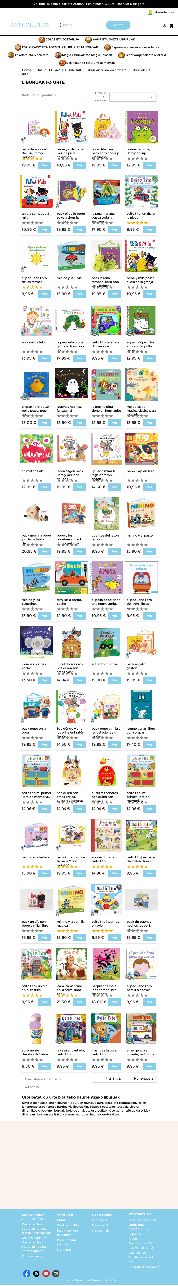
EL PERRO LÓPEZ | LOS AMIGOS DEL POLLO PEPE (140, 347)
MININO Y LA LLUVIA (69, 279)
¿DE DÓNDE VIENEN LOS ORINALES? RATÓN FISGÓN (70, 733)
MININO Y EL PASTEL (140, 536)
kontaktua (99, 1221)
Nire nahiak (100, 1231)
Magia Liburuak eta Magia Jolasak (87, 56)
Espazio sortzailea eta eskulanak (135, 48)
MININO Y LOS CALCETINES (31, 602)
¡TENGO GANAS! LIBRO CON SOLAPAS (141, 731)
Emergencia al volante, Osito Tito (140, 1053)
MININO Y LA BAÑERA (36, 858)
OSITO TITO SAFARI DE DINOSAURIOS (105, 345)
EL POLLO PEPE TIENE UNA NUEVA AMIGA (106, 602)
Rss (36, 1274)
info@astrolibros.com (144, 1267)
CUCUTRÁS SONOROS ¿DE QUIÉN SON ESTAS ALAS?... (70, 669)
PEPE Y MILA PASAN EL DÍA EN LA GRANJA (140, 281)
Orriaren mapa (32, 1257)
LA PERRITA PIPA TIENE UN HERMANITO (106, 409)
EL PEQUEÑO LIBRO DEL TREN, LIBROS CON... (139, 604)
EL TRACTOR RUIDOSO (105, 665)
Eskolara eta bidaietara (32, 56)
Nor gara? (64, 1250)
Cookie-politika (68, 1226)
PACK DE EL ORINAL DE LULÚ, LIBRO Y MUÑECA (34, 154)
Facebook (26, 1274)
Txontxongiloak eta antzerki (145, 56)
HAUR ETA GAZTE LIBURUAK (113, 40)
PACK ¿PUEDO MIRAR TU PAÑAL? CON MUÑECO (71, 862)
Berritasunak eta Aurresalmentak (90, 63)
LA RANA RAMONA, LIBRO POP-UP (138, 152)
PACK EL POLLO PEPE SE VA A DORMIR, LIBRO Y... (71, 218)
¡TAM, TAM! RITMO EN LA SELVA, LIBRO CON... (69, 990)
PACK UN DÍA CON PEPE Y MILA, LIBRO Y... (35, 926)
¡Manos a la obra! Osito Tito (105, 1053)
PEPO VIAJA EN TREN (140, 472)
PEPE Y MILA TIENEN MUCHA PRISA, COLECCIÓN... (71, 154)
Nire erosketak (102, 1215)
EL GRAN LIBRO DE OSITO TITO (103, 860)
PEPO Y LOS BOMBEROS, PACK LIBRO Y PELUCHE (69, 540)
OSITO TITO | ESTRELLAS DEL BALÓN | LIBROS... (141, 860)
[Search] (95, 25)
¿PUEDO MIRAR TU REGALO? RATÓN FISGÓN (104, 475)
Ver (44, 166)
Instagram (55, 1274)
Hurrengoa (144, 1079)
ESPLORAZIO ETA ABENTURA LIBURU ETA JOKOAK (60, 48)
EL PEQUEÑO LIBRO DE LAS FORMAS (34, 281)
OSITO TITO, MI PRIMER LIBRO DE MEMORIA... (138, 797)
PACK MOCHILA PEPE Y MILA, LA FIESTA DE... (36, 540)
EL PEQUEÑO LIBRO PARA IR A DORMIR (139, 989)
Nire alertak (100, 1226)
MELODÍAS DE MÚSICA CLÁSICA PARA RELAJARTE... (141, 411)
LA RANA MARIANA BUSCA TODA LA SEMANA (103, 218)
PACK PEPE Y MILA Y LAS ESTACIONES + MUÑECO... (106, 733)
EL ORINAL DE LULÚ (33, 343)
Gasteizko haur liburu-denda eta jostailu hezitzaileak (36, 1229)
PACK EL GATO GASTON (136, 667)
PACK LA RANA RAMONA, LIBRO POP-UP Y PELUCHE (106, 282)
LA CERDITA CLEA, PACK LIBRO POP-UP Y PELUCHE (105, 154)
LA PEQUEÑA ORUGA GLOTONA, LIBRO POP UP (70, 347)
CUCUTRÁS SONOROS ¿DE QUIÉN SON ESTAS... (105, 797)
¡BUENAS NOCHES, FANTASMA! (69, 409)
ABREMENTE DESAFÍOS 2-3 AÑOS (35, 1053)
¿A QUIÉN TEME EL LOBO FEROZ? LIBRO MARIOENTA (104, 990)
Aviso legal (65, 1215)
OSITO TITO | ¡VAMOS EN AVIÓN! (105, 924)
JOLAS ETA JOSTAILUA (62, 40)
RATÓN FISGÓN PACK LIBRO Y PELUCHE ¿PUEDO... (70, 475)
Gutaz (61, 1221)
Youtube (46, 1274)
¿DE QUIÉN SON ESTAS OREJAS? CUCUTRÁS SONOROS (70, 797)
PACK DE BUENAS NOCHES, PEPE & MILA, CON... (139, 926)
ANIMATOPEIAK (32, 472)
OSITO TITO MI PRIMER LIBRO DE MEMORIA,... (36, 795)
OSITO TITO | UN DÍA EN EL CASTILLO (34, 989)
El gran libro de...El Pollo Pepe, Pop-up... (36, 411)
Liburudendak (141, 12)
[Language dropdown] (166, 12)
